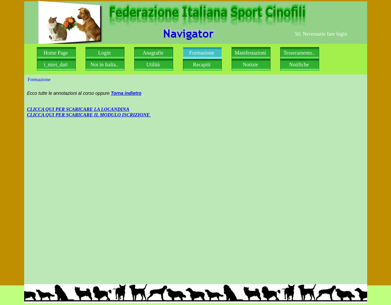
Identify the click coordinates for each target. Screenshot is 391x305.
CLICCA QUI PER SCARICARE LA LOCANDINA (78, 109)
